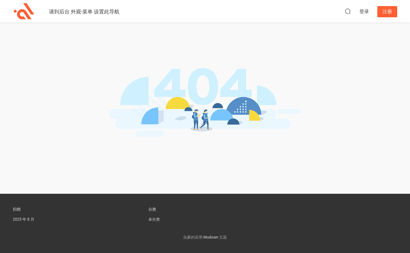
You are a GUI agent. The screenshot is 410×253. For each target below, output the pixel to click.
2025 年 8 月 (23, 219)
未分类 (154, 219)
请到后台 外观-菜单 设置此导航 (84, 12)
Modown (210, 237)
